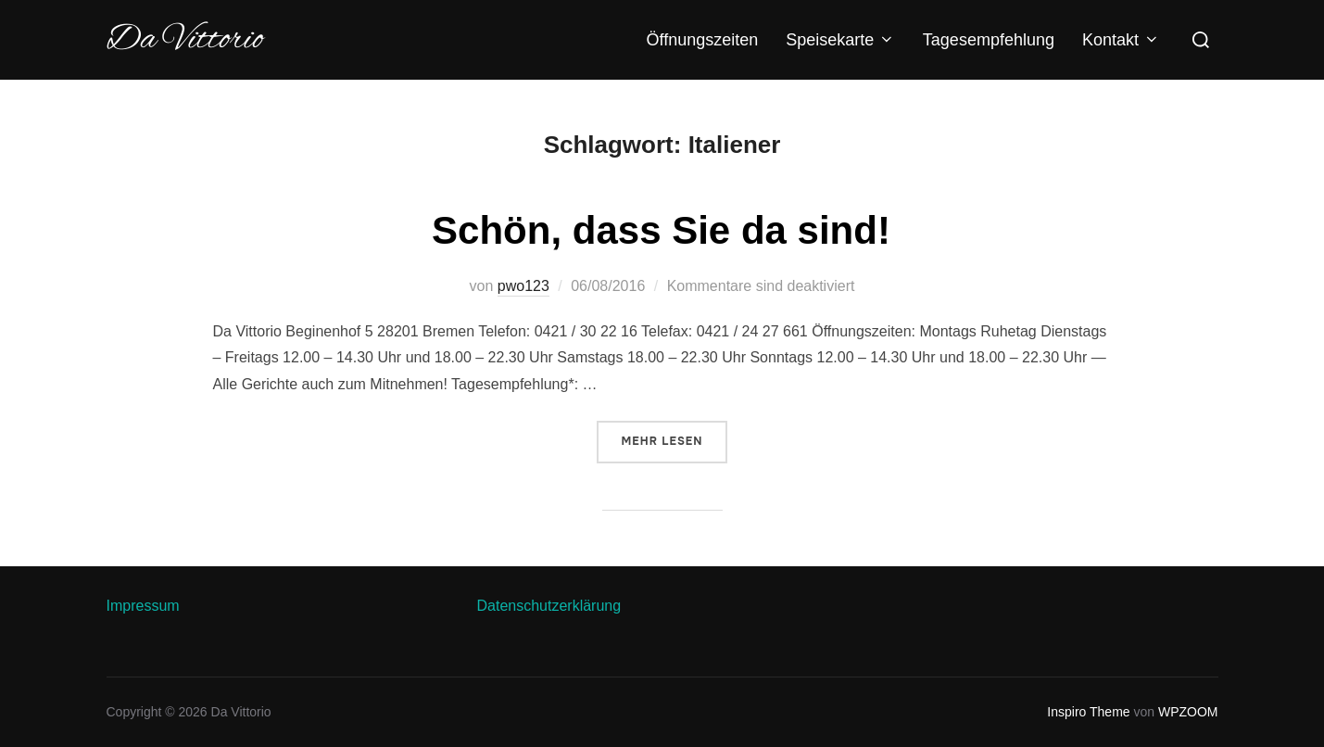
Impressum (143, 606)
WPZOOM (1188, 711)
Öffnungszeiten (703, 40)
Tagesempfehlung (988, 40)
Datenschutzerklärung (549, 606)
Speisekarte (840, 40)
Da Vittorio (185, 40)
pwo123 (523, 286)
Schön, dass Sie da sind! (661, 230)
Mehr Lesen (675, 440)
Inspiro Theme (1088, 711)
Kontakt (1121, 40)
